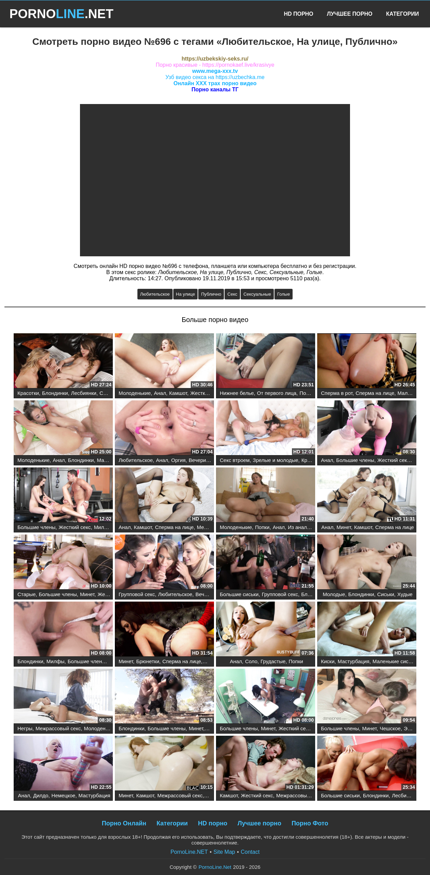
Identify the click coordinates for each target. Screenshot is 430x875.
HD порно (212, 823)
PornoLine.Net (215, 867)
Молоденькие (135, 393)
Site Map (224, 852)
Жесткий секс (206, 393)
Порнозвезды (315, 393)
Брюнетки (147, 661)
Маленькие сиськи (394, 661)
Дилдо (40, 795)
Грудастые (272, 661)
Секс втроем (235, 460)
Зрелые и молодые (275, 460)
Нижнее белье (237, 393)
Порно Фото (310, 823)
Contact (250, 852)
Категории (402, 14)
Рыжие (214, 795)
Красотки (28, 393)
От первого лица (276, 393)
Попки (262, 527)
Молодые (334, 594)
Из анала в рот (305, 527)
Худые (405, 594)
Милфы (103, 527)
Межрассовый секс (58, 728)
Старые (26, 594)
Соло (251, 661)
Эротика (414, 728)
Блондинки (55, 393)
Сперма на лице (374, 393)
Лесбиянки (83, 393)
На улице (185, 294)
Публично (211, 294)
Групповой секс (137, 594)
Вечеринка (201, 460)
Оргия (178, 460)
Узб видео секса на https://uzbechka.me (215, 77)
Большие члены (355, 460)
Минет (344, 527)
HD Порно (298, 14)
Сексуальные (257, 294)
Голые (283, 294)
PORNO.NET (61, 14)
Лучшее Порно (350, 14)
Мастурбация (353, 661)
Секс (232, 294)
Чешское (390, 728)
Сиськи (385, 594)
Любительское (155, 294)
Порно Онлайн (124, 823)
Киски (328, 661)
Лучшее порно (259, 823)
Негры (24, 728)
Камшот (178, 393)
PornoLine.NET (189, 852)
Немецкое (64, 795)
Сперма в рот (336, 393)
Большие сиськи (239, 594)
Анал (160, 393)
